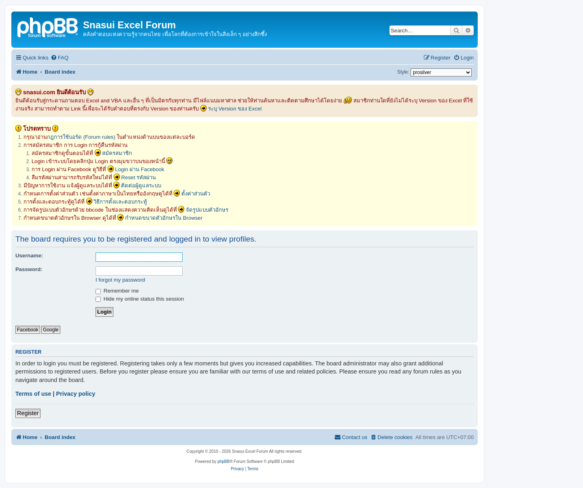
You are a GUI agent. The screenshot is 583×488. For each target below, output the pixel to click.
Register (28, 413)
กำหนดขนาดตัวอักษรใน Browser (163, 218)
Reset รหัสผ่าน (138, 177)
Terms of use (33, 393)
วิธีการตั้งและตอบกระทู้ (120, 202)
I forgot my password (120, 280)
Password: (29, 269)
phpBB (223, 461)
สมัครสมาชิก (117, 153)
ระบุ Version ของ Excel (235, 109)
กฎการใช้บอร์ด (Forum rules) (81, 137)
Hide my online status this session (140, 299)
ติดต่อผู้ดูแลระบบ (141, 185)
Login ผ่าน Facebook (139, 169)
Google (51, 330)
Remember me (117, 291)
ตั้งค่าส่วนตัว (195, 194)
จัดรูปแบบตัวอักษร (207, 210)
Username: (29, 255)
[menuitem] (59, 58)
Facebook (27, 330)
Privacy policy (76, 393)
